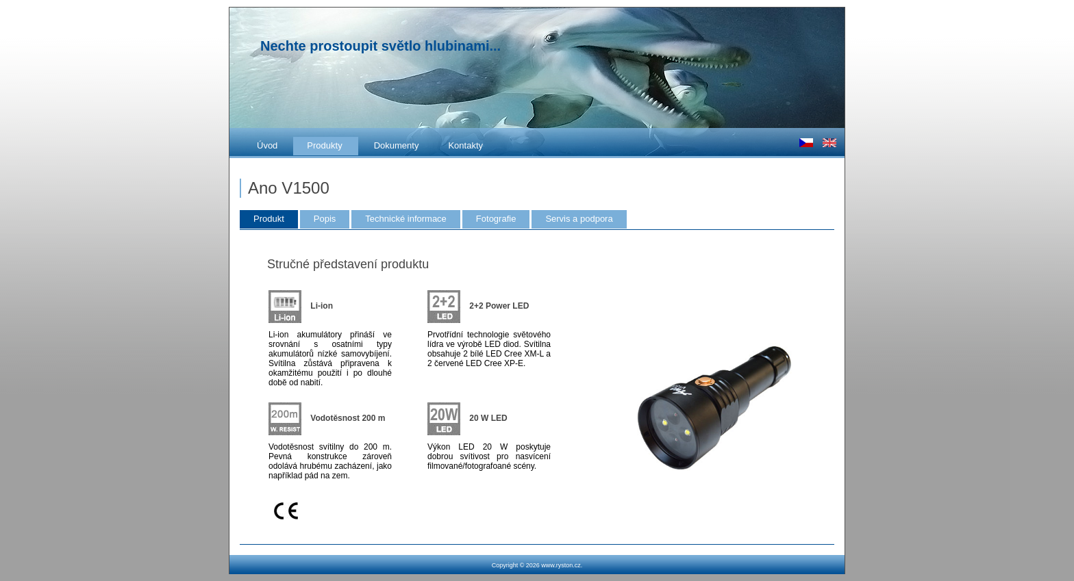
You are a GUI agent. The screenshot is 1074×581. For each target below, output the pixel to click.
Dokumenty (396, 145)
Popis (325, 219)
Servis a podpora (578, 219)
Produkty (324, 145)
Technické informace (406, 219)
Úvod (267, 145)
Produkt (268, 219)
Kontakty (465, 145)
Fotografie (496, 219)
